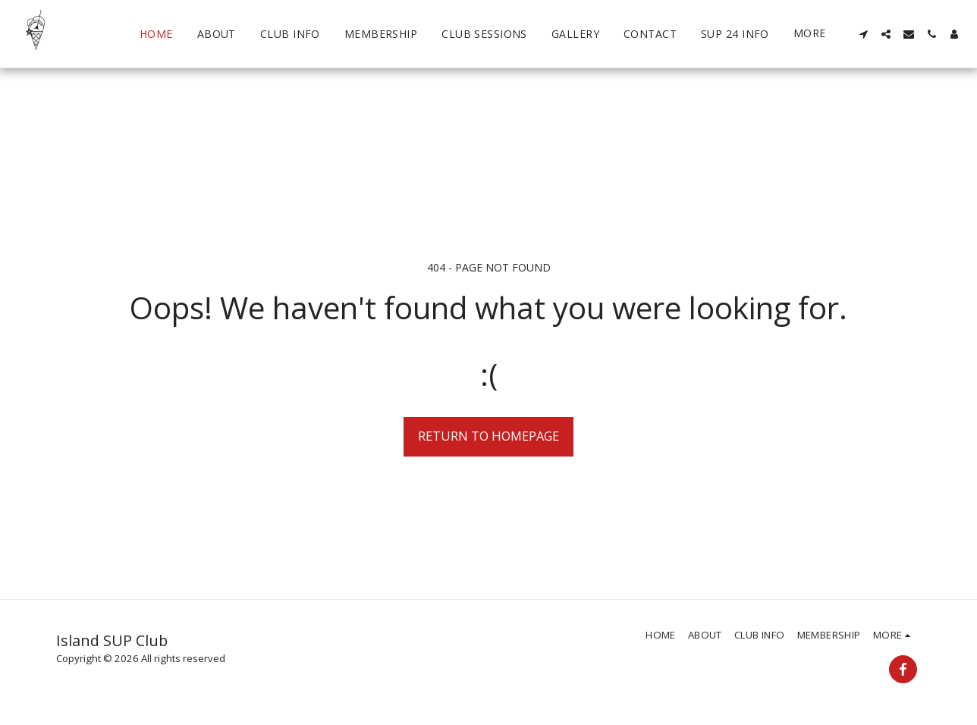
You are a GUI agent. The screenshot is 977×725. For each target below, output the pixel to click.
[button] (863, 34)
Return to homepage (488, 435)
